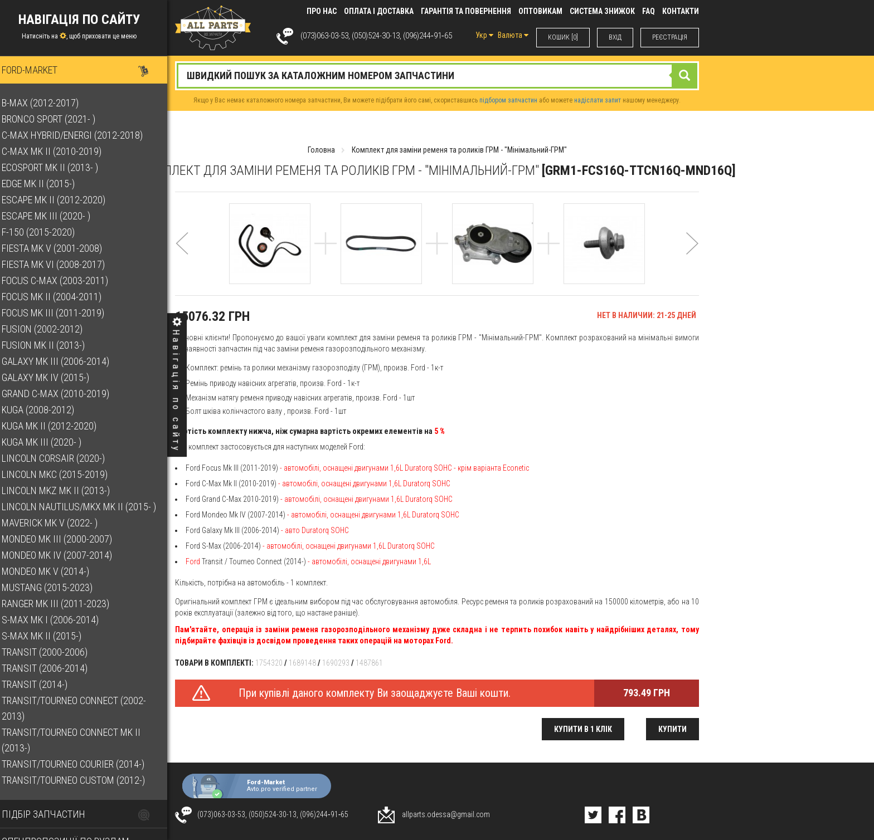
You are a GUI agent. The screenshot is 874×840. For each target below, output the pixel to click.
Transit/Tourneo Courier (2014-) (82, 764)
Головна (321, 149)
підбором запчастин (508, 100)
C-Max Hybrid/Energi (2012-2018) (81, 135)
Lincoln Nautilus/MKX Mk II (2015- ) (88, 506)
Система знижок (602, 11)
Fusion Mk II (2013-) (52, 345)
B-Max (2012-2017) (49, 103)
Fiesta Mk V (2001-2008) (61, 248)
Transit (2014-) (44, 684)
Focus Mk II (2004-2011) (61, 296)
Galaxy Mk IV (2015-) (55, 377)
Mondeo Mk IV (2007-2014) (66, 555)
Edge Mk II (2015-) (47, 183)
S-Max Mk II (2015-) (51, 636)
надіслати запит (597, 100)
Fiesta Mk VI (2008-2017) (62, 264)
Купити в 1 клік (583, 729)
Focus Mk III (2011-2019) (62, 313)
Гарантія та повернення (466, 11)
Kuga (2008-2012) (47, 410)
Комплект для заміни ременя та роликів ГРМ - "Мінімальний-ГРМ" (459, 149)
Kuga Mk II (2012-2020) (58, 426)
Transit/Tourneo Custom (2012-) (82, 780)
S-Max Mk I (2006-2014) (59, 620)
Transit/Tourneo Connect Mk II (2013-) (80, 740)
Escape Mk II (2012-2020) (63, 200)
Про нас (322, 11)
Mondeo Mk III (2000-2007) (66, 539)
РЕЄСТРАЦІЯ (669, 37)
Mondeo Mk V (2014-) (55, 571)
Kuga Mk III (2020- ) (51, 442)
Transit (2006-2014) (54, 668)
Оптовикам (540, 11)
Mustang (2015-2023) (56, 587)
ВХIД (615, 37)
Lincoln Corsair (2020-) (62, 458)
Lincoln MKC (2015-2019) (64, 474)
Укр (484, 35)
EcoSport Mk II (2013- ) (59, 167)
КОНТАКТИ (680, 11)
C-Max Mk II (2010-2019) (61, 151)
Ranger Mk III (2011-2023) (65, 603)
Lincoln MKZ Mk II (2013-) (65, 490)
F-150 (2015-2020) (47, 232)
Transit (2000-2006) (54, 652)
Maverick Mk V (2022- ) (59, 523)
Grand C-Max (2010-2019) (65, 393)
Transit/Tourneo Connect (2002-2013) (83, 708)
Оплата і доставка (379, 11)
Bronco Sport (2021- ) (58, 119)
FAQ (648, 11)
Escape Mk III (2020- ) (55, 216)
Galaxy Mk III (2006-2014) (65, 361)
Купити (672, 729)
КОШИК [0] (563, 37)
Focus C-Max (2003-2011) (64, 280)
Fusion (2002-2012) (51, 329)
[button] (182, 258)
